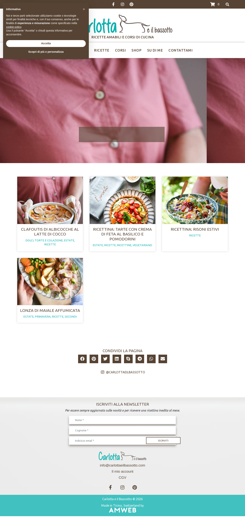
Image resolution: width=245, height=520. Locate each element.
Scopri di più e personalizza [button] (46, 509)
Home (57, 50)
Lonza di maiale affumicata (50, 314)
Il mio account (122, 475)
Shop (136, 50)
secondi (71, 320)
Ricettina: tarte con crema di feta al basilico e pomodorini (122, 236)
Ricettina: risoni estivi (195, 231)
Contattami (180, 50)
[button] (82, 362)
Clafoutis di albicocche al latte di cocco (50, 233)
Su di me (155, 50)
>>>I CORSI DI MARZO (30, 4)
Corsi (120, 50)
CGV (122, 481)
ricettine (124, 247)
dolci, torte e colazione (44, 242)
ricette (50, 246)
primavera (43, 320)
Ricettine (78, 50)
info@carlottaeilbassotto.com (122, 469)
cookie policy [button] (13, 484)
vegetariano (142, 247)
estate (69, 242)
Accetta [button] (46, 501)
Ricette (101, 50)
